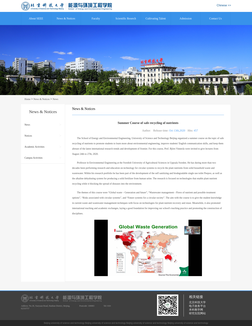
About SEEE (36, 18)
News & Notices (66, 18)
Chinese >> (224, 5)
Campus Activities (33, 158)
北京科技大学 (197, 302)
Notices (28, 135)
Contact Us (215, 18)
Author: (146, 130)
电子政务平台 (197, 305)
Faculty (96, 18)
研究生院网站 (197, 313)
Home (27, 99)
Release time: (161, 130)
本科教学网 (196, 309)
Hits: (190, 130)
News (55, 99)
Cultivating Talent (156, 18)
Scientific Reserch (125, 18)
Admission (186, 18)
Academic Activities (34, 146)
